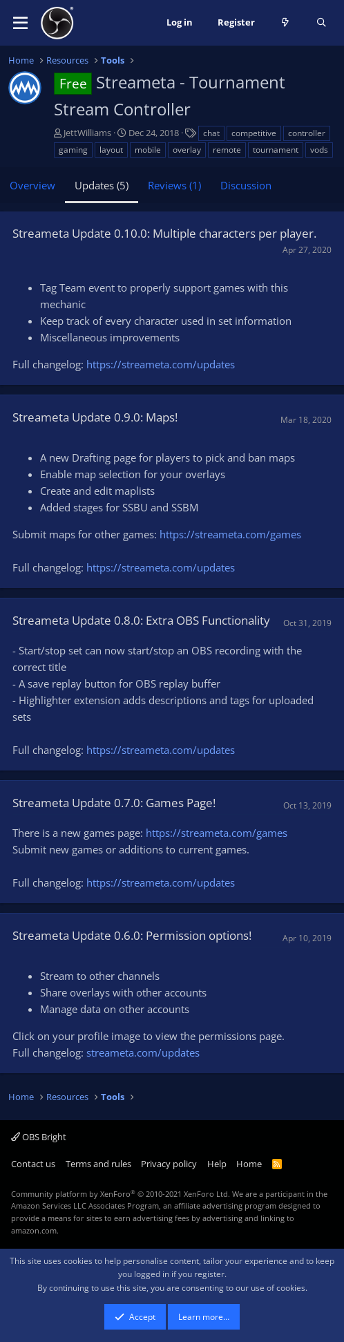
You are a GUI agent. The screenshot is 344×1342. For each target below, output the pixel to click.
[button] (20, 23)
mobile (148, 149)
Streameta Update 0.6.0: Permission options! (131, 935)
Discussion (245, 185)
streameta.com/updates (143, 1052)
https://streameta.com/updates (160, 364)
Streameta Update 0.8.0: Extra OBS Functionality (141, 620)
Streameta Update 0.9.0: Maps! (95, 417)
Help (217, 1163)
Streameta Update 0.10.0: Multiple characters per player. (164, 233)
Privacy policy (169, 1163)
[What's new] (285, 23)
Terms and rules (98, 1163)
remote (227, 149)
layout (111, 149)
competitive (253, 133)
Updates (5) (101, 185)
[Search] (321, 23)
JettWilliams (87, 132)
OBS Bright (38, 1137)
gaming (73, 149)
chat (211, 133)
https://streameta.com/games (230, 534)
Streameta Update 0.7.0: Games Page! (114, 803)
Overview (32, 185)
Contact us (33, 1163)
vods (319, 149)
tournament (275, 149)
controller (306, 133)
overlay (187, 149)
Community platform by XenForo (120, 1194)
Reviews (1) (174, 185)
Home (249, 1163)
